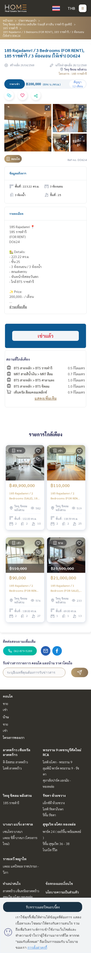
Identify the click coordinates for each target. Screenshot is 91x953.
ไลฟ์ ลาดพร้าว (12, 768)
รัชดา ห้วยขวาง (54, 795)
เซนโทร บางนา (12, 831)
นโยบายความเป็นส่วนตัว (62, 892)
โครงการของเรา (13, 737)
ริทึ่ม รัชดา (49, 815)
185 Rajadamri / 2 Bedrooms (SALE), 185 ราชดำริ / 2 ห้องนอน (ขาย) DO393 (24, 495)
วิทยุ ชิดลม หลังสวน (17, 795)
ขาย (5, 703)
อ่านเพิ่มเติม (18, 307)
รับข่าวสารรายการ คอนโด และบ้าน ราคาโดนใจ (37, 663)
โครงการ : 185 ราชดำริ (73, 73)
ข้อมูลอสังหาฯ (17, 173)
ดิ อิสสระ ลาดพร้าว (15, 762)
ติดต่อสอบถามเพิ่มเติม (19, 641)
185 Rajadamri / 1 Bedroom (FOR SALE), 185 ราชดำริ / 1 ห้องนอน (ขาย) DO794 (66, 588)
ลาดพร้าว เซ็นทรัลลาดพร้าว (21, 891)
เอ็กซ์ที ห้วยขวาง (54, 803)
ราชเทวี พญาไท (15, 859)
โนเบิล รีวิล (50, 850)
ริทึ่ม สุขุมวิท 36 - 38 (56, 843)
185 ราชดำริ (10, 28)
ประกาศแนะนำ (27, 20)
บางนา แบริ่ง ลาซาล (18, 824)
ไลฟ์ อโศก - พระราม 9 (57, 762)
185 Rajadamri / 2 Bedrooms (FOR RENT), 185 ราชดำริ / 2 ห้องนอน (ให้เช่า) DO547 (24, 588)
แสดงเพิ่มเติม (46, 398)
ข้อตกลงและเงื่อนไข (59, 883)
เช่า (5, 709)
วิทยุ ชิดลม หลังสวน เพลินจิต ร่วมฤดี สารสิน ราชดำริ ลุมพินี (37, 24)
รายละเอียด (16, 214)
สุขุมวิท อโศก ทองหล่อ (59, 824)
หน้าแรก (8, 20)
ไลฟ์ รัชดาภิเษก (53, 809)
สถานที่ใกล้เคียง (18, 359)
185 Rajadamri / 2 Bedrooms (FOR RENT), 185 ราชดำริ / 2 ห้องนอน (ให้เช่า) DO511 (66, 495)
